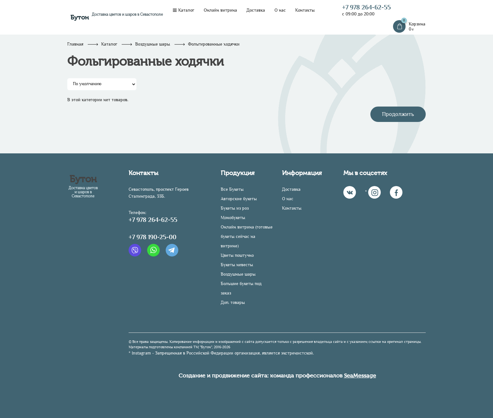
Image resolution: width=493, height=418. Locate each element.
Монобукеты (233, 217)
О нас (280, 10)
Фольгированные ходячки (214, 44)
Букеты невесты (237, 264)
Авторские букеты (239, 198)
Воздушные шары (152, 44)
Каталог (183, 10)
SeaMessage (360, 375)
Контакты (305, 10)
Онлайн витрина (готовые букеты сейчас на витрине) (247, 236)
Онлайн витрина (220, 10)
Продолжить (398, 114)
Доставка (255, 10)
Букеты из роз (235, 208)
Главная (75, 44)
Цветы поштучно (237, 255)
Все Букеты (232, 189)
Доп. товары (233, 302)
